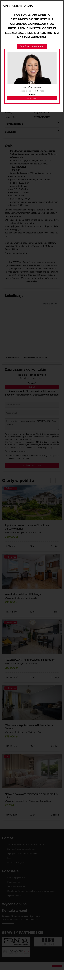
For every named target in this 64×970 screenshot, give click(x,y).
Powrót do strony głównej (32, 46)
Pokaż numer (31, 98)
